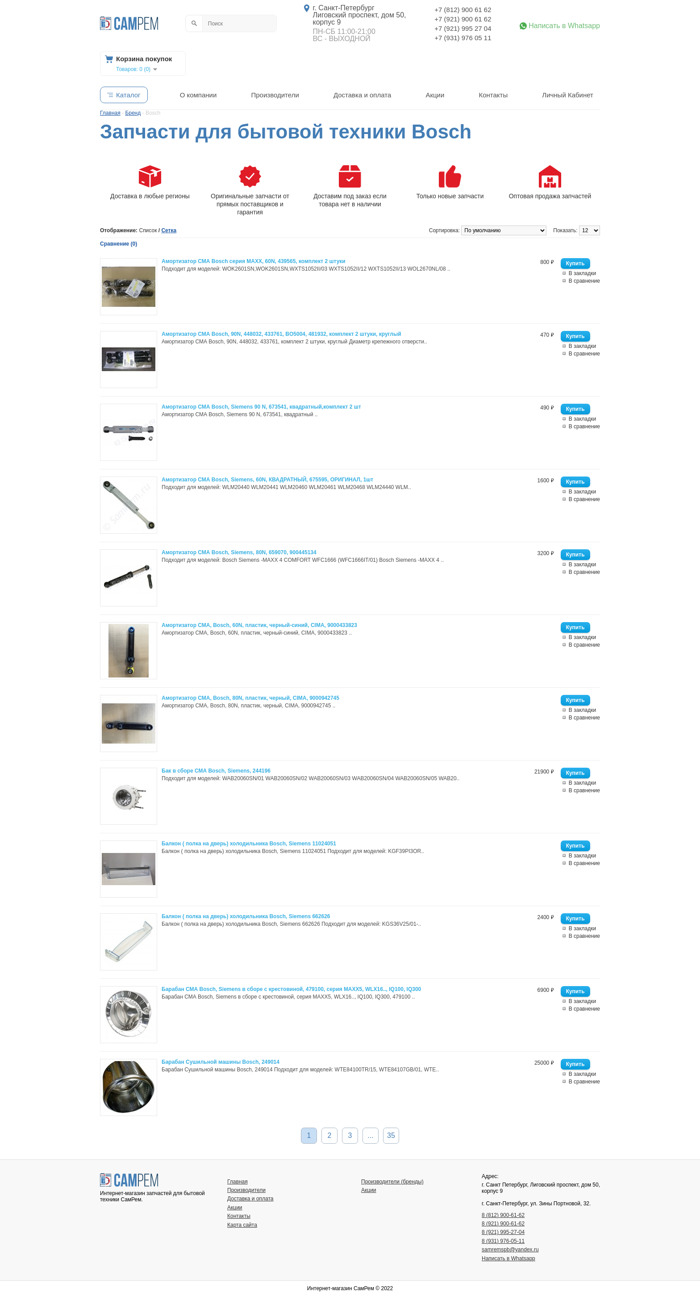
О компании (198, 95)
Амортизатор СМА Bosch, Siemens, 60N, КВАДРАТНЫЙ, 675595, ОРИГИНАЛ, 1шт (267, 480)
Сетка (168, 230)
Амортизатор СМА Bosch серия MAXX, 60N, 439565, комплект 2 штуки (254, 261)
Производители (275, 95)
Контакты (493, 95)
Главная (237, 1182)
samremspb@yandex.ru (510, 1249)
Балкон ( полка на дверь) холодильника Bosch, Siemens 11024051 (249, 843)
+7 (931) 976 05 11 (462, 38)
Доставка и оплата (362, 95)
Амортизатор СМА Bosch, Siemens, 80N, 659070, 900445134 (239, 552)
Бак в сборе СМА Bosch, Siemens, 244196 (216, 771)
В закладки (582, 273)
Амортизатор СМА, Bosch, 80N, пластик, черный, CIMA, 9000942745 (250, 698)
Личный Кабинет (567, 95)
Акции (434, 95)
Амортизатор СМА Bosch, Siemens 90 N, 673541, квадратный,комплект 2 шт (261, 407)
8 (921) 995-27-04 (503, 1232)
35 (391, 1135)
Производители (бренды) (392, 1182)
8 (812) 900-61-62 (503, 1215)
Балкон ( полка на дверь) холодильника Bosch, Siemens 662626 (246, 916)
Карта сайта (242, 1225)
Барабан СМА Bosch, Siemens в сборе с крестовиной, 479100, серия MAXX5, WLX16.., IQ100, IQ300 (291, 989)
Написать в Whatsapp (564, 25)
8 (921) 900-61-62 (503, 1224)
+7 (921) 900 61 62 (462, 19)
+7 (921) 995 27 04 (462, 28)
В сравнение (584, 281)
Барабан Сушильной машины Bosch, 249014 (220, 1062)
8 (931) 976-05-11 (503, 1241)
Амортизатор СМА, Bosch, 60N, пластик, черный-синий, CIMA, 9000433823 (259, 625)
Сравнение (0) (118, 244)
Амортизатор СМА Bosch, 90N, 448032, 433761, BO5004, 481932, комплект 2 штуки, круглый (281, 334)
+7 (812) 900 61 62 (462, 9)
